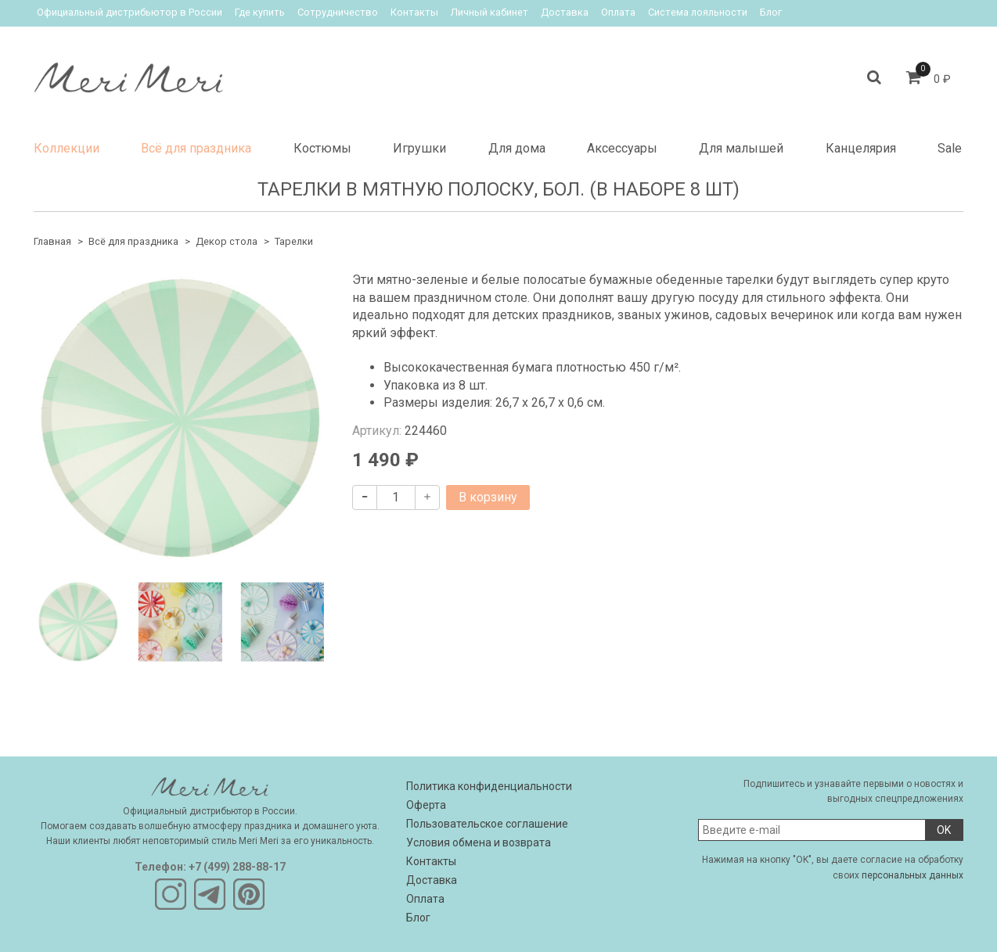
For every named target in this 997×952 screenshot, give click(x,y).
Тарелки (294, 241)
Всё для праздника (196, 148)
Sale (950, 148)
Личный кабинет (489, 12)
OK (944, 830)
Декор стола (226, 241)
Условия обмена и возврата (478, 842)
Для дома (516, 148)
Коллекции (66, 148)
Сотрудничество (337, 12)
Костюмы (322, 148)
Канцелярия (861, 148)
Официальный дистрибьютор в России (129, 12)
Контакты (414, 12)
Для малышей (741, 148)
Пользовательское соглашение (487, 823)
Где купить (260, 12)
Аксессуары (622, 148)
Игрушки (419, 148)
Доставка (564, 12)
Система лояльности (697, 12)
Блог (771, 12)
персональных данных (912, 875)
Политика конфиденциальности (489, 786)
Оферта (426, 804)
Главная (52, 241)
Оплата (618, 12)
